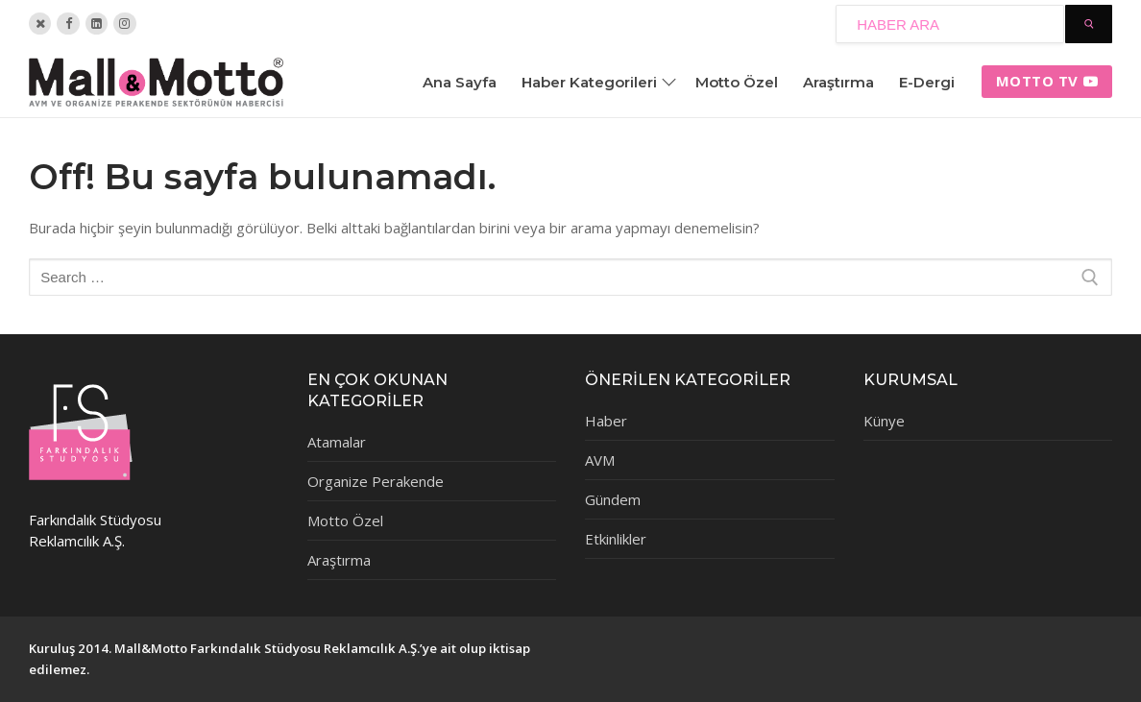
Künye (884, 420)
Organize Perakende (375, 481)
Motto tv (1047, 80)
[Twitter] (40, 23)
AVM (600, 460)
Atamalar (336, 441)
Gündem (613, 499)
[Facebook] (68, 23)
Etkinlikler (615, 538)
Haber (606, 420)
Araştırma (339, 559)
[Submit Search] (1088, 24)
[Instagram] (124, 23)
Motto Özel (345, 520)
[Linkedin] (96, 23)
